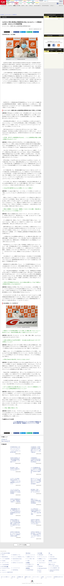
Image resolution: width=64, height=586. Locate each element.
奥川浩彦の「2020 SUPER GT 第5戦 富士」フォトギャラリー (15, 469)
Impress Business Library (17, 558)
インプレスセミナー (16, 560)
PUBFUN (50, 560)
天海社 (51, 554)
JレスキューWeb (41, 560)
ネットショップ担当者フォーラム (18, 556)
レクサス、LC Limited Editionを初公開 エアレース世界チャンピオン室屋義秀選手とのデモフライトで (15, 481)
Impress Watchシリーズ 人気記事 (54, 49)
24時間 (51, 16)
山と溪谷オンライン (30, 564)
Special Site (49, 35)
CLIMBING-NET (30, 566)
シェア (17, 433)
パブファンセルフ (53, 562)
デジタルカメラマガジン (6, 568)
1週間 (56, 16)
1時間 (47, 16)
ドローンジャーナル (5, 562)
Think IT (3, 554)
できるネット (4, 570)
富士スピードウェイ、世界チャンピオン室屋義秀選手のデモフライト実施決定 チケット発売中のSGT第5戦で (36, 481)
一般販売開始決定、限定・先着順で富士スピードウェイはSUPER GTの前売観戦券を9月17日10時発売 (15, 511)
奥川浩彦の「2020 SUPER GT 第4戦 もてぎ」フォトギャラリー (35, 491)
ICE (49, 553)
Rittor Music (28, 553)
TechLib (40, 571)
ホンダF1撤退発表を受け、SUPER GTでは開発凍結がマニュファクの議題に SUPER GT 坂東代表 (36, 470)
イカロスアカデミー (42, 562)
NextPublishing (15, 569)
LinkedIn (36, 433)
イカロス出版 (39, 553)
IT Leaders (3, 560)
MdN (38, 564)
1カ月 (61, 16)
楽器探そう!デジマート (31, 556)
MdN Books (41, 566)
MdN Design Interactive (43, 568)
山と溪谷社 (28, 562)
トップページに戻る (22, 544)
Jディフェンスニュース (43, 556)
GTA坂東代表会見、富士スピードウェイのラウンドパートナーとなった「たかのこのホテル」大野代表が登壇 (15, 449)
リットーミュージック (31, 554)
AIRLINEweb (41, 554)
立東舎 (28, 560)
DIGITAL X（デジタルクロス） (18, 562)
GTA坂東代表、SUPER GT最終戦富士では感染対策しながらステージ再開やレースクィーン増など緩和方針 (36, 449)
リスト (11, 433)
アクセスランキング (51, 14)
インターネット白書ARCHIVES (7, 572)
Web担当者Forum (5, 556)
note (30, 433)
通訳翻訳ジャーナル (42, 558)
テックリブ (39, 570)
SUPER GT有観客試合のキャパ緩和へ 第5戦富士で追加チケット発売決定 (15, 500)
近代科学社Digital (30, 569)
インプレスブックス (16, 567)
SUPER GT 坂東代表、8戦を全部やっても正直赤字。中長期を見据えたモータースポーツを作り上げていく (36, 535)
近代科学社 (28, 568)
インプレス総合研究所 (5, 558)
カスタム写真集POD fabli (54, 567)
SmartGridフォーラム (16, 554)
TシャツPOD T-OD (30, 558)
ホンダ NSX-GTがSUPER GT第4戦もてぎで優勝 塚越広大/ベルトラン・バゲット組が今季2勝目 (36, 511)
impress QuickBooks (53, 558)
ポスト (8, 433)
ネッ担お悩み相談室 (5, 564)
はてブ (24, 433)
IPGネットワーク (52, 564)
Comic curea (52, 556)
